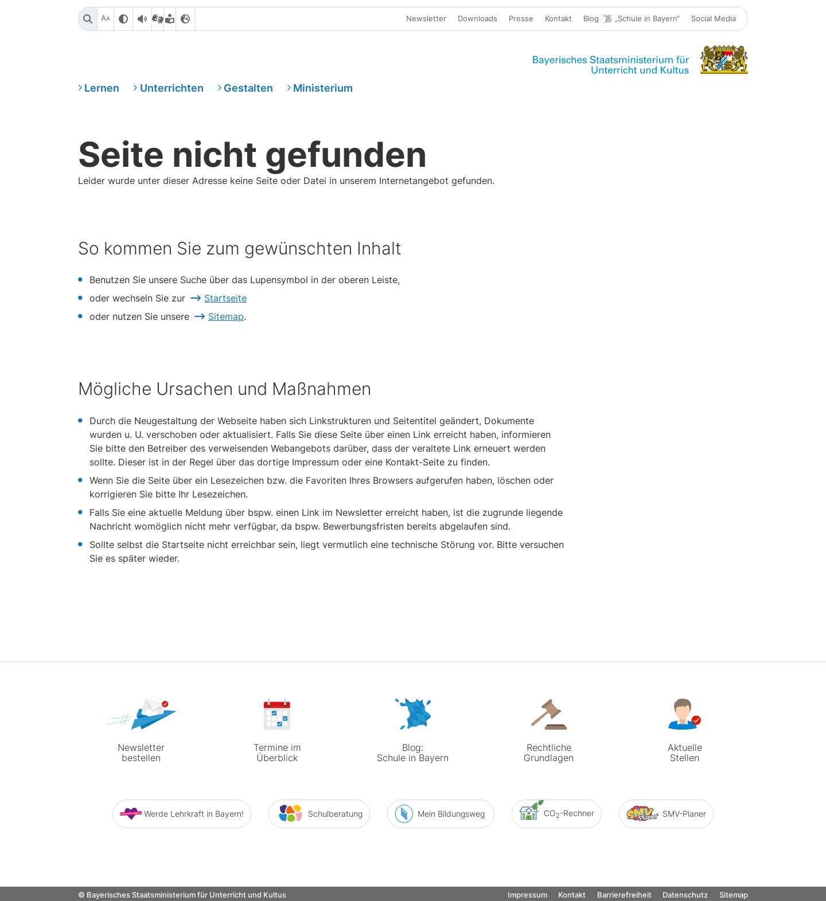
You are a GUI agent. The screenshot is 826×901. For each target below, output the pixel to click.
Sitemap (226, 317)
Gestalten (248, 88)
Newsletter (426, 18)
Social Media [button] (713, 18)
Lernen (101, 88)
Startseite (225, 298)
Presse (521, 18)
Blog (631, 19)
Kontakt (558, 18)
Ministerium (323, 88)
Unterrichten (172, 88)
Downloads (477, 18)
